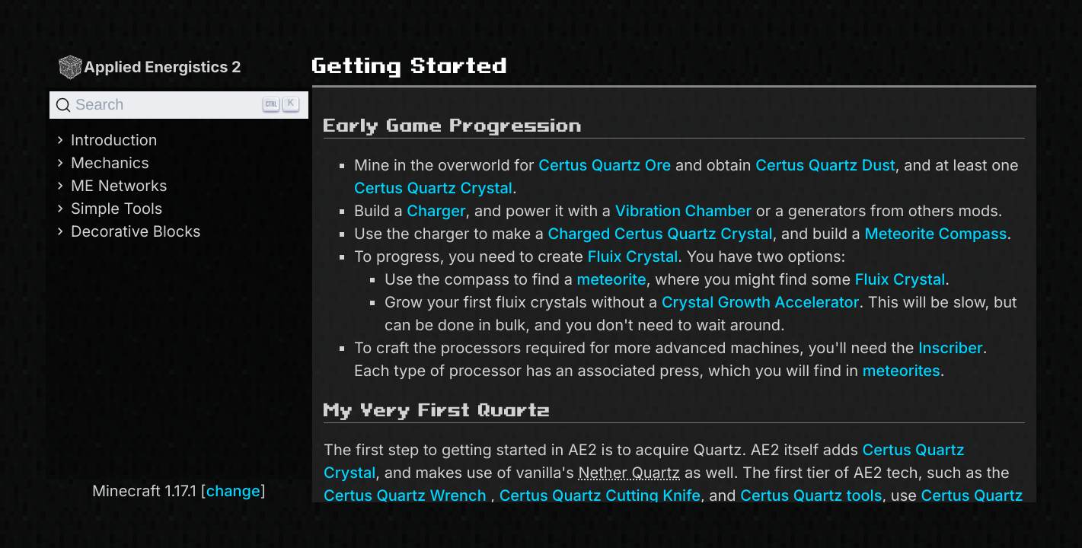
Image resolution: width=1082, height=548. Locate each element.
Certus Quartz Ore (604, 165)
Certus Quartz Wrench (405, 495)
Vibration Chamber (683, 211)
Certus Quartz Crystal (433, 188)
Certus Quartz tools (811, 495)
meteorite (611, 279)
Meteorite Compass (935, 234)
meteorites (901, 371)
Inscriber (950, 348)
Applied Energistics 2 (149, 66)
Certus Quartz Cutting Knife (600, 495)
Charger (436, 211)
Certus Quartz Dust (825, 165)
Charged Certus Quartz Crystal (660, 234)
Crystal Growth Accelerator (761, 302)
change (233, 491)
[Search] (178, 105)
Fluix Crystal (633, 256)
